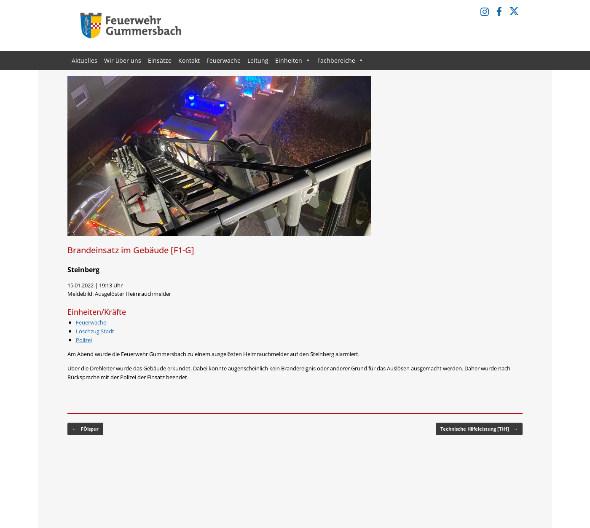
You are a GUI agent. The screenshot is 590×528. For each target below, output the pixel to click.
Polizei (84, 340)
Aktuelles (84, 60)
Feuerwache (223, 60)
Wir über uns (122, 60)
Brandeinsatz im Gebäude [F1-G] (130, 250)
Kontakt (189, 60)
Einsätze (160, 60)
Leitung (257, 60)
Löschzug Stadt (95, 331)
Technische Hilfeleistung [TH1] (479, 429)
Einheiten (293, 60)
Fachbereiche (340, 60)
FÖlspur (85, 429)
